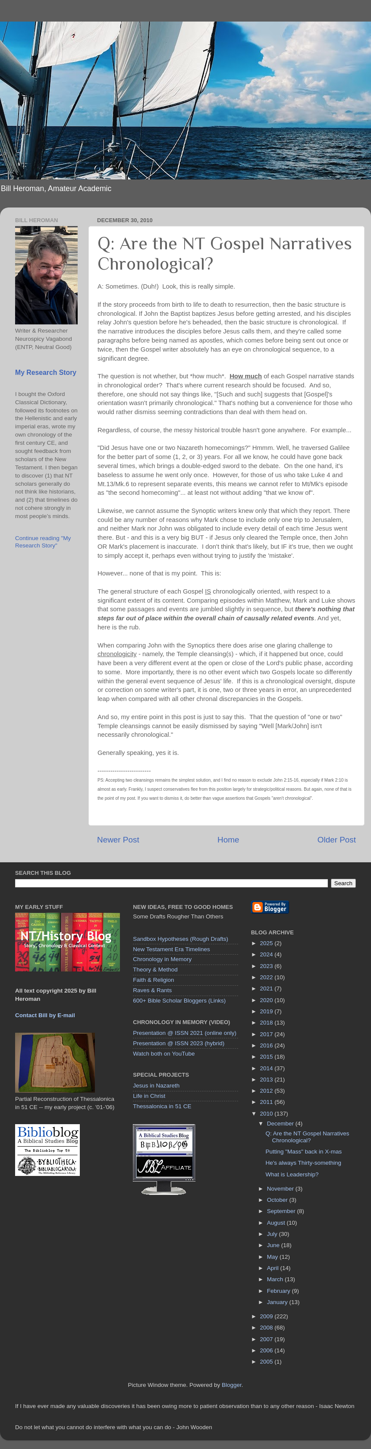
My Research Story (45, 372)
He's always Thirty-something (303, 1163)
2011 (267, 1102)
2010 (267, 1113)
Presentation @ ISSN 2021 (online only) (184, 1033)
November (281, 1188)
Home (228, 839)
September (282, 1211)
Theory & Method (155, 969)
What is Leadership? (291, 1174)
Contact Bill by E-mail (45, 1015)
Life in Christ (149, 1096)
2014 (267, 1068)
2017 (267, 1034)
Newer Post (118, 839)
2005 (267, 1361)
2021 (267, 988)
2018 (267, 1022)
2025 (267, 943)
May (273, 1257)
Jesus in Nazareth (156, 1085)
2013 (267, 1079)
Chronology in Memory (162, 959)
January (278, 1302)
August (277, 1223)
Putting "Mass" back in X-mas (303, 1151)
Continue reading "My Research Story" (43, 541)
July (273, 1234)
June (274, 1245)
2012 (267, 1091)
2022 (267, 977)
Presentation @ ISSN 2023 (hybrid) (178, 1043)
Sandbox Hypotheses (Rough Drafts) (180, 939)
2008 (267, 1327)
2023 (267, 966)
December (281, 1123)
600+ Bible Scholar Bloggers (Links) (179, 1000)
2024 (267, 954)
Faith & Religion (153, 980)
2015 (267, 1056)
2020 (267, 1000)
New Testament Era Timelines (171, 949)
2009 (267, 1316)
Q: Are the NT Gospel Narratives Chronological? (307, 1137)
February (279, 1291)
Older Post (337, 839)
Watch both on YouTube (164, 1053)
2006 (267, 1350)
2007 (267, 1339)
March (276, 1279)
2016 (267, 1045)
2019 (267, 1011)
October (278, 1200)
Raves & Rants (152, 990)
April (273, 1268)
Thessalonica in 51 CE (162, 1106)
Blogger (232, 1385)
